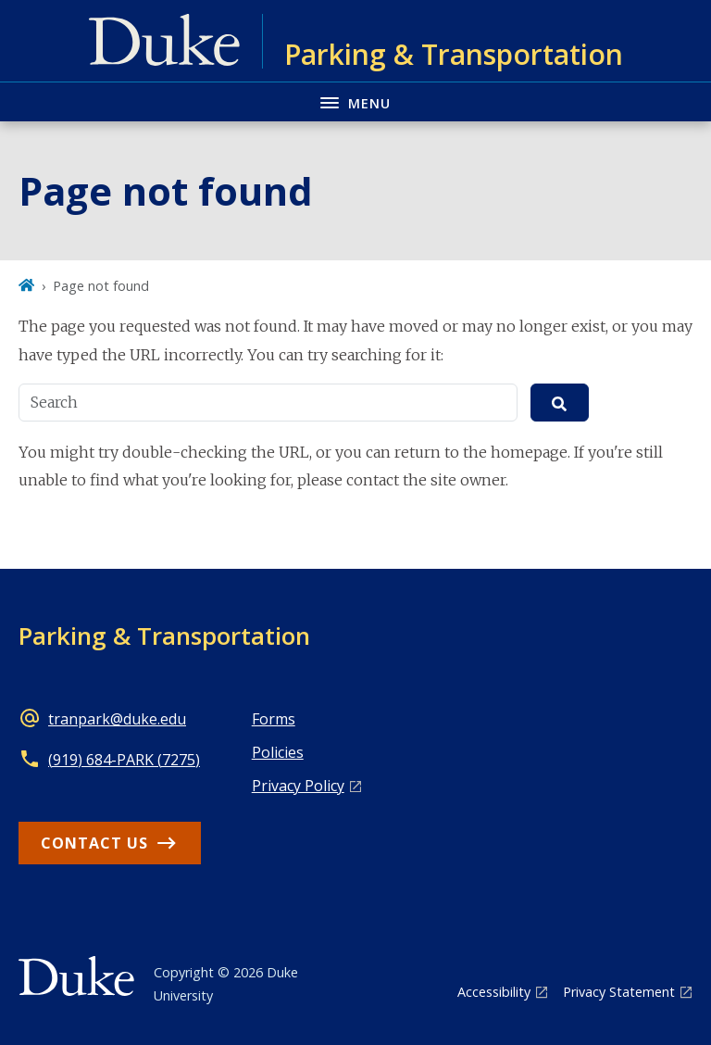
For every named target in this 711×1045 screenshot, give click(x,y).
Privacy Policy (298, 785)
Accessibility (493, 992)
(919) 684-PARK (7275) (124, 759)
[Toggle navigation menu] (355, 101)
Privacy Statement (619, 992)
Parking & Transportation (164, 635)
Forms (273, 719)
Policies (278, 752)
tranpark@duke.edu (117, 719)
